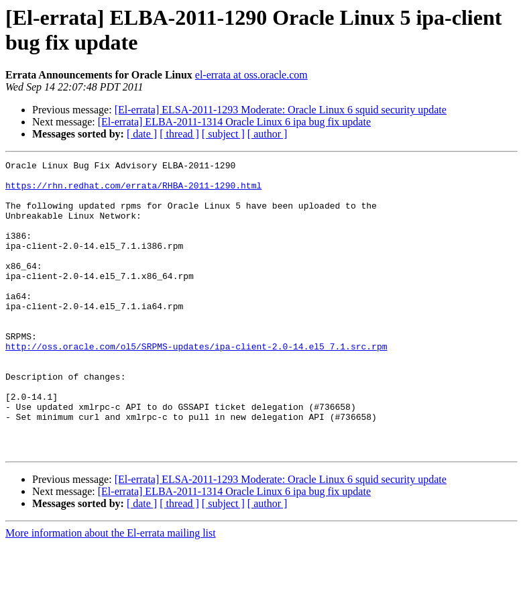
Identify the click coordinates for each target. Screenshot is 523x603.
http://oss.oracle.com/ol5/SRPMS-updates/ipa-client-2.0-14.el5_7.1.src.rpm (196, 384)
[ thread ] (179, 134)
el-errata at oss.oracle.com (251, 74)
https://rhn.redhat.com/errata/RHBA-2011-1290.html (133, 191)
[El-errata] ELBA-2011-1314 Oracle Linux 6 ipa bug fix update (234, 121)
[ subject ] (223, 134)
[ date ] (142, 134)
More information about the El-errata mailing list (110, 591)
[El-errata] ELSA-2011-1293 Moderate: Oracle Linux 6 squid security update (281, 109)
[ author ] (267, 134)
